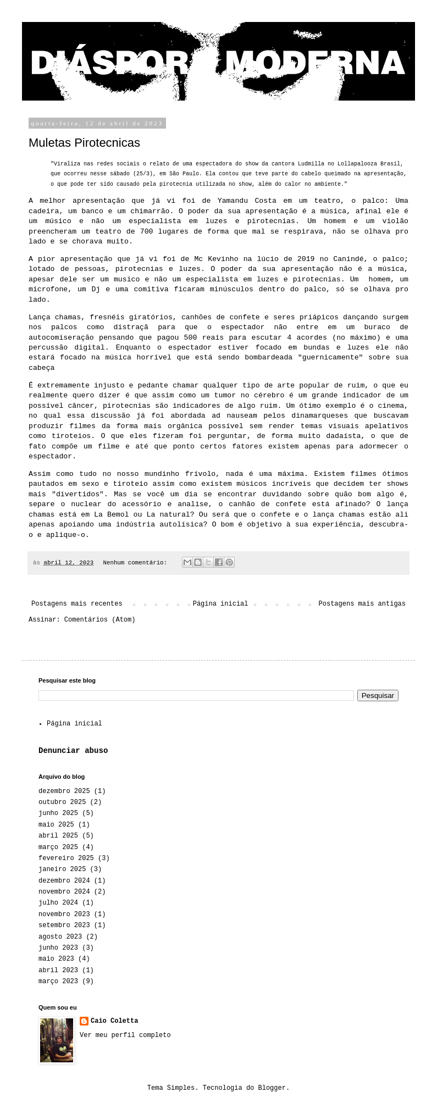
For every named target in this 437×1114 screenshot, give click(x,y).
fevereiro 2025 (66, 858)
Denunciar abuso (73, 750)
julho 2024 (58, 903)
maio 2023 (56, 959)
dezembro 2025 (64, 791)
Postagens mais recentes (77, 604)
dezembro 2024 (64, 881)
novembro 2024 (64, 892)
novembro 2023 (64, 914)
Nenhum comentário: (136, 562)
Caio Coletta (114, 1021)
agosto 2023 (60, 937)
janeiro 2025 (62, 869)
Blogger (272, 1088)
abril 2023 (58, 970)
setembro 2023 (64, 925)
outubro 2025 (62, 802)
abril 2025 (58, 836)
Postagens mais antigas (362, 604)
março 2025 (58, 847)
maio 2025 (56, 825)
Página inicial (220, 604)
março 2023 (58, 981)
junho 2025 (58, 813)
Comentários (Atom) (100, 620)
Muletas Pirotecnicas (84, 142)
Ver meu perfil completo (125, 1035)
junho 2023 (58, 948)
